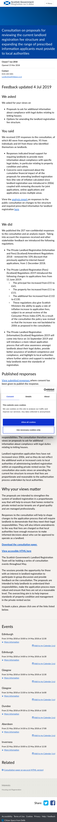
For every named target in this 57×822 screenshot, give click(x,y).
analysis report (20, 199)
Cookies (29, 816)
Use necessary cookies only (28, 430)
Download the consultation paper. (19, 544)
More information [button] (11, 642)
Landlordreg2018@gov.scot (12, 77)
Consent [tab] (10, 397)
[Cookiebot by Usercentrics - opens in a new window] (43, 390)
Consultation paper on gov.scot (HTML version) (22, 770)
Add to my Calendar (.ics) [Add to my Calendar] (43, 645)
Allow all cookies (28, 422)
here (16, 209)
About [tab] (46, 397)
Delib (23, 820)
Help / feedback (48, 816)
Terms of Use (19, 816)
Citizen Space (10, 820)
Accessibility (7, 816)
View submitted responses (16, 380)
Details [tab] (29, 397)
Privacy (37, 816)
